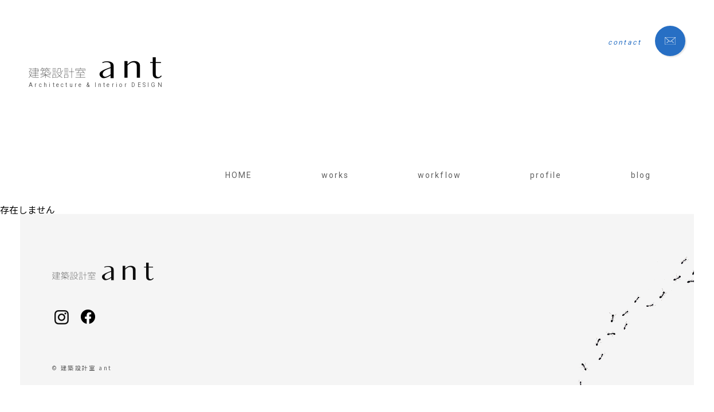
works (335, 175)
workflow (439, 175)
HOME (238, 175)
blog (641, 175)
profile (546, 175)
